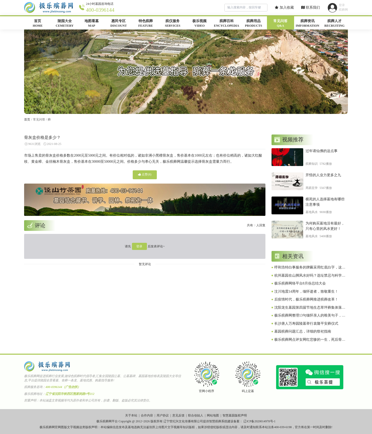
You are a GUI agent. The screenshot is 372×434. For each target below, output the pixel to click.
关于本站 (131, 415)
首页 (37, 23)
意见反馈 (178, 415)
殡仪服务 (172, 23)
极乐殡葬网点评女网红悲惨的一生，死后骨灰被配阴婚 (309, 340)
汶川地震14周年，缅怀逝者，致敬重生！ (306, 291)
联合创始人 (195, 415)
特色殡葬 (145, 23)
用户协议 (163, 415)
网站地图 (213, 415)
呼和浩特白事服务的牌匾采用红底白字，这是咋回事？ (309, 267)
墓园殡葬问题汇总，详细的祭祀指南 (302, 331)
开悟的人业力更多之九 (323, 175)
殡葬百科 (226, 23)
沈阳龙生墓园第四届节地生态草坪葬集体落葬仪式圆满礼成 (309, 308)
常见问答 (280, 23)
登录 (139, 246)
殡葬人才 (334, 23)
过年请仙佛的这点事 (321, 151)
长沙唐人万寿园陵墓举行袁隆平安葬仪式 (306, 323)
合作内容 (147, 415)
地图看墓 (91, 23)
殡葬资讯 (307, 23)
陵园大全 (64, 23)
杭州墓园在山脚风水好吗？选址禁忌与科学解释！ (309, 276)
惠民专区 (118, 23)
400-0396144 (100, 10)
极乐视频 (199, 23)
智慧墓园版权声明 (235, 415)
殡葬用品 (253, 23)
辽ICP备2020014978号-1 (259, 421)
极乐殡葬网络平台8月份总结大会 (300, 283)
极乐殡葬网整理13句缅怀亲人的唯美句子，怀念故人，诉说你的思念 (309, 315)
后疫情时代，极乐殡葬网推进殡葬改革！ (306, 299)
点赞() (144, 174)
